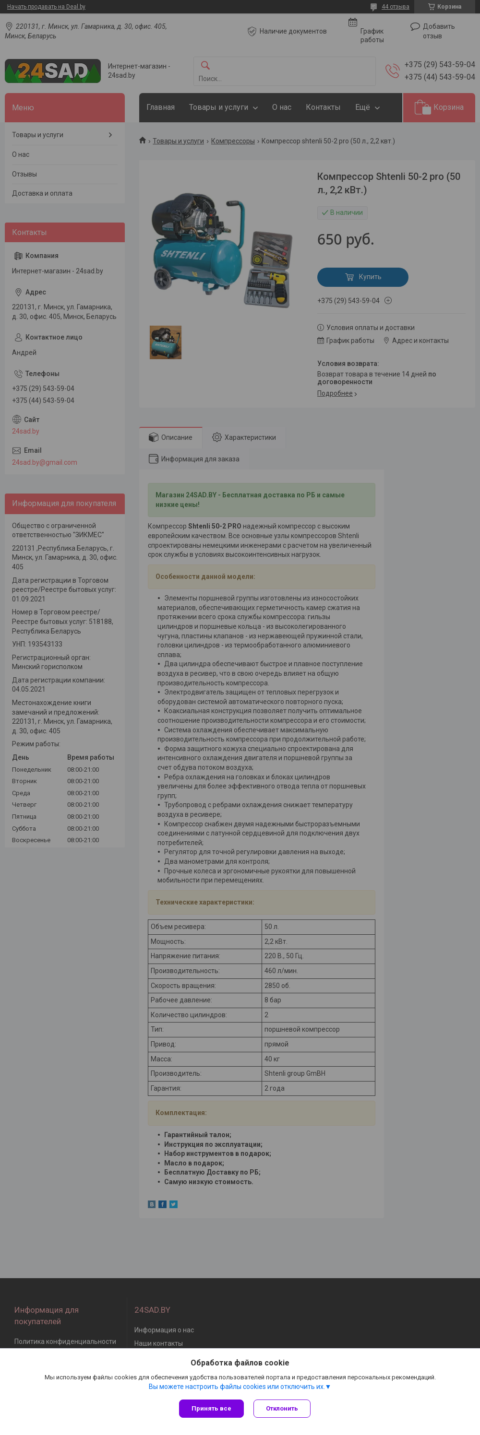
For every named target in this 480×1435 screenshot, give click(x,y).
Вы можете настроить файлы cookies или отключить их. (237, 1386)
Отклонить (282, 1408)
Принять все (211, 1408)
